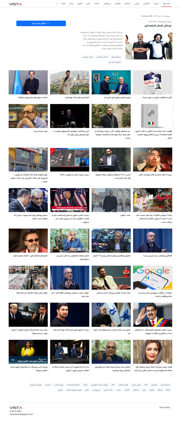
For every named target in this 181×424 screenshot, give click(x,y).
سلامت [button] (96, 3)
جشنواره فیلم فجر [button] (73, 385)
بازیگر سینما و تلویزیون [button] (99, 385)
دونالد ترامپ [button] (108, 390)
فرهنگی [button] (117, 3)
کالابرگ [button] (126, 390)
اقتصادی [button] (146, 3)
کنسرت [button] (47, 385)
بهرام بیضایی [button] (58, 385)
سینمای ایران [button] (116, 57)
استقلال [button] (136, 390)
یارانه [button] (87, 390)
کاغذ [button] (145, 385)
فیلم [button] (63, 3)
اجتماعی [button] (127, 3)
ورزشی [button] (136, 3)
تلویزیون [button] (154, 385)
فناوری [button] (80, 3)
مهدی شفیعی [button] (123, 385)
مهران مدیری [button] (136, 385)
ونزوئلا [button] (160, 390)
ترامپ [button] (118, 390)
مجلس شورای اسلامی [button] (74, 390)
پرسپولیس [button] (96, 390)
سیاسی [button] (156, 3)
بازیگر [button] (85, 385)
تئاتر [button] (113, 385)
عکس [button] (71, 3)
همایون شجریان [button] (35, 385)
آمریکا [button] (168, 390)
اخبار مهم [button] (166, 3)
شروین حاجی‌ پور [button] (115, 62)
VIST (15, 3)
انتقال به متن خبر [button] (41, 23)
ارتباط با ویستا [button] (165, 407)
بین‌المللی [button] (107, 3)
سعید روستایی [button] (87, 57)
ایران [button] (144, 390)
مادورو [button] (60, 390)
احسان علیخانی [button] (102, 57)
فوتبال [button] (151, 390)
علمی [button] (88, 3)
